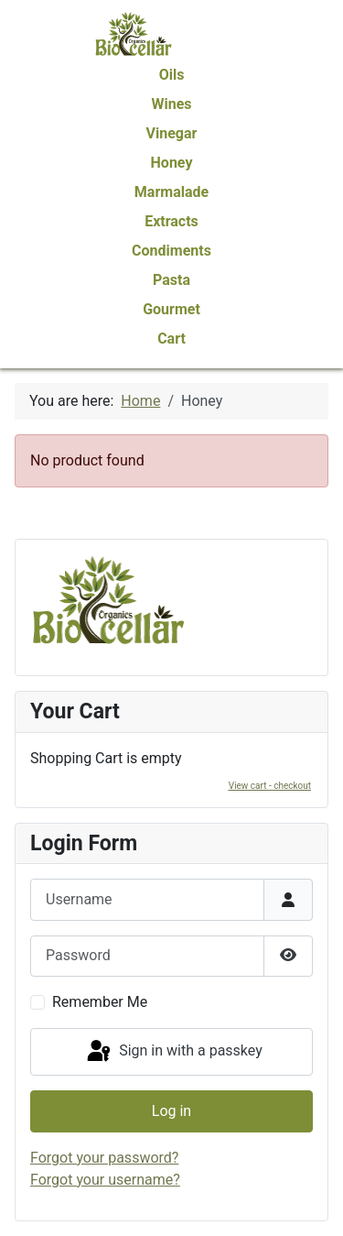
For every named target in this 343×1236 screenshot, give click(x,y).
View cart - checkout (270, 786)
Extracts (171, 221)
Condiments (171, 250)
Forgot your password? (104, 1157)
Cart (171, 338)
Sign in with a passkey (173, 1052)
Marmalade (171, 192)
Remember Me (99, 1002)
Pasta (171, 280)
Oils (172, 74)
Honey (172, 162)
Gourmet (171, 309)
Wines (171, 104)
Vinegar (172, 133)
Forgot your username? (105, 1179)
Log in (171, 1111)
